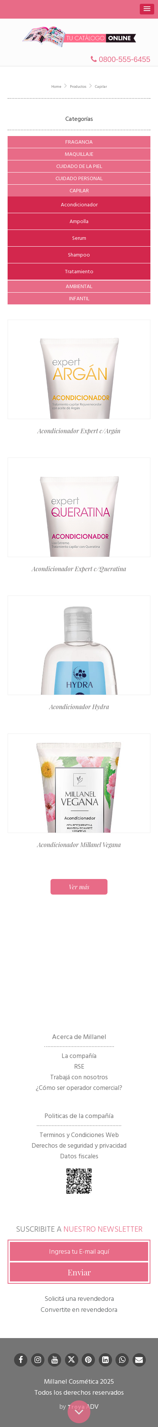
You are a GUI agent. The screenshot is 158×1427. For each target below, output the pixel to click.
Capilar (101, 87)
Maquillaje (79, 154)
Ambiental (79, 286)
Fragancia (79, 142)
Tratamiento (79, 271)
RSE (79, 1066)
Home (56, 87)
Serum (79, 238)
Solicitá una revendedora (79, 1298)
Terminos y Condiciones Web (79, 1135)
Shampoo (79, 254)
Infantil (79, 298)
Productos (78, 87)
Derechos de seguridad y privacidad (79, 1145)
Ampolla (79, 221)
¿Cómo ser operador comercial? (79, 1088)
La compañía (79, 1056)
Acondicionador (79, 204)
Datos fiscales (79, 1156)
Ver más (79, 887)
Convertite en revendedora (79, 1309)
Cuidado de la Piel (79, 166)
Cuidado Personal (79, 178)
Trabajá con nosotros (79, 1077)
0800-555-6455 (120, 59)
